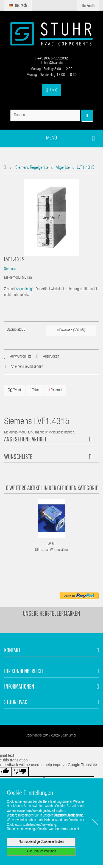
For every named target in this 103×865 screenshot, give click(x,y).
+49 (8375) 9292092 (51, 59)
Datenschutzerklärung (68, 816)
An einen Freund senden (27, 367)
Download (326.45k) (71, 330)
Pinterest (55, 390)
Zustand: (9, 289)
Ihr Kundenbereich (23, 671)
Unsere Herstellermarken (51, 613)
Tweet (14, 390)
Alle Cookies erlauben (41, 851)
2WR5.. (51, 544)
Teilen (35, 390)
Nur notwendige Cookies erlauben (41, 842)
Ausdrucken (51, 357)
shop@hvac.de (51, 63)
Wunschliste (18, 456)
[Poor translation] (20, 771)
